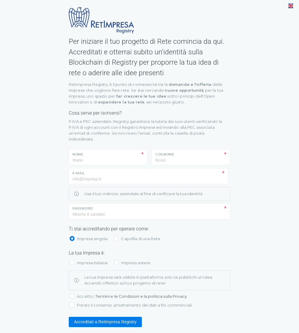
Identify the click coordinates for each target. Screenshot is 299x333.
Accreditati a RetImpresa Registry (105, 321)
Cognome (164, 154)
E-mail (79, 173)
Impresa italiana (92, 262)
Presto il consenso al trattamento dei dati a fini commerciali (134, 305)
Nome (78, 154)
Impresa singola (92, 238)
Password (83, 208)
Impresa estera (135, 262)
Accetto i (132, 296)
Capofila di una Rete (140, 238)
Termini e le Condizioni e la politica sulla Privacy (141, 296)
